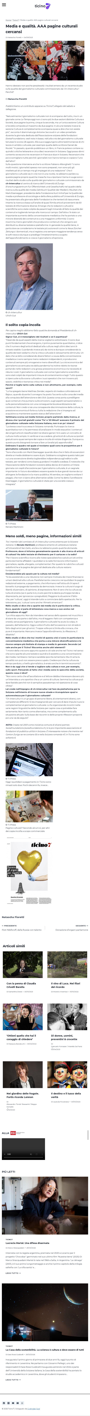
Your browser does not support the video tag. (23, 1149)
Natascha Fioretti (14, 37)
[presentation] (23, 964)
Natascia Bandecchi (17, 1044)
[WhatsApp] (22, 1403)
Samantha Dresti (15, 992)
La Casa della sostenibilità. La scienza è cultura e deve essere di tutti (45, 1349)
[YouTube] (13, 1403)
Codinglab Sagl (33, 1409)
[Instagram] (8, 1403)
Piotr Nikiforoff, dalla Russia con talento (22, 927)
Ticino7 (9, 1239)
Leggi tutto (13, 1273)
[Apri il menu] (5, 4)
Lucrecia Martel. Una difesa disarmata (27, 1243)
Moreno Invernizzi (60, 992)
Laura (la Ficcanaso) (61, 1102)
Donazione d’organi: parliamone (67, 927)
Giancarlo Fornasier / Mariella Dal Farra (66, 1046)
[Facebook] (4, 1403)
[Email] (18, 1403)
